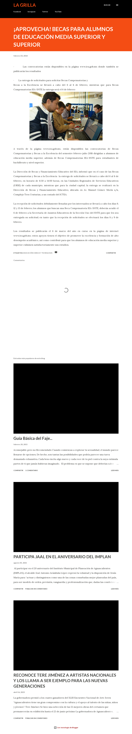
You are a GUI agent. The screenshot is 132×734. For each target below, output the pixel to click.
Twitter (45, 12)
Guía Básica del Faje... (32, 438)
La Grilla (24, 5)
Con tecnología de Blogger (66, 727)
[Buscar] (107, 5)
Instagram (31, 12)
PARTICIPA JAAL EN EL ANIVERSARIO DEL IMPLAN (62, 556)
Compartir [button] (111, 253)
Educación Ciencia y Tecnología (37, 253)
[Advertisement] (66, 338)
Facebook (17, 12)
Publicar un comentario (36, 589)
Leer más (115, 470)
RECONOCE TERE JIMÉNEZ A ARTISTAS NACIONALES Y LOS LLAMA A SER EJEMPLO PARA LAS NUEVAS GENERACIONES (64, 681)
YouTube (58, 12)
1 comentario (31, 470)
